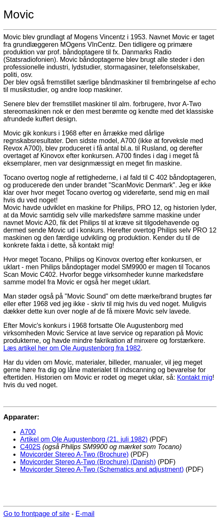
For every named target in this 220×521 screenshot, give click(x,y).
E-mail (85, 513)
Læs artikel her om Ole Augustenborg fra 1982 (72, 348)
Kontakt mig (194, 377)
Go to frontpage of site (36, 513)
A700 (28, 431)
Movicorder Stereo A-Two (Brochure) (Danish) (88, 461)
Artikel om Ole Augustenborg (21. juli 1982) (84, 439)
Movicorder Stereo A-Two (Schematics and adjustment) (102, 469)
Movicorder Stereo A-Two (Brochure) (74, 454)
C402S (30, 446)
